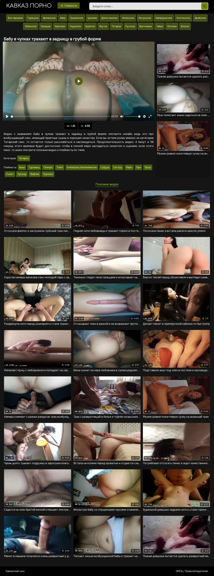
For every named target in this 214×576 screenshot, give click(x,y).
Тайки (159, 26)
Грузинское (76, 17)
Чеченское (128, 17)
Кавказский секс (15, 571)
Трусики (48, 174)
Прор (148, 167)
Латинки (172, 26)
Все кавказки (15, 17)
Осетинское (183, 17)
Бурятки (90, 26)
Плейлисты (68, 6)
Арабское (200, 17)
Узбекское (31, 26)
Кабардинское (163, 17)
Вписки (185, 26)
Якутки (103, 26)
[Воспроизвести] (7, 116)
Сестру (117, 167)
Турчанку (34, 167)
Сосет (10, 174)
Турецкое (33, 17)
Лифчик (34, 174)
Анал (22, 167)
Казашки (45, 26)
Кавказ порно (29, 6)
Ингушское (145, 17)
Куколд (21, 174)
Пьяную (48, 167)
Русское (130, 26)
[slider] (60, 116)
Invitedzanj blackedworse (82, 167)
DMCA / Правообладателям (192, 571)
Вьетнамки (145, 26)
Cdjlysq (104, 167)
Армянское (49, 17)
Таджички (75, 26)
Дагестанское (109, 17)
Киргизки (60, 26)
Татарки (116, 26)
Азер (63, 17)
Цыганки (92, 17)
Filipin (129, 167)
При (138, 167)
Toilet (59, 167)
